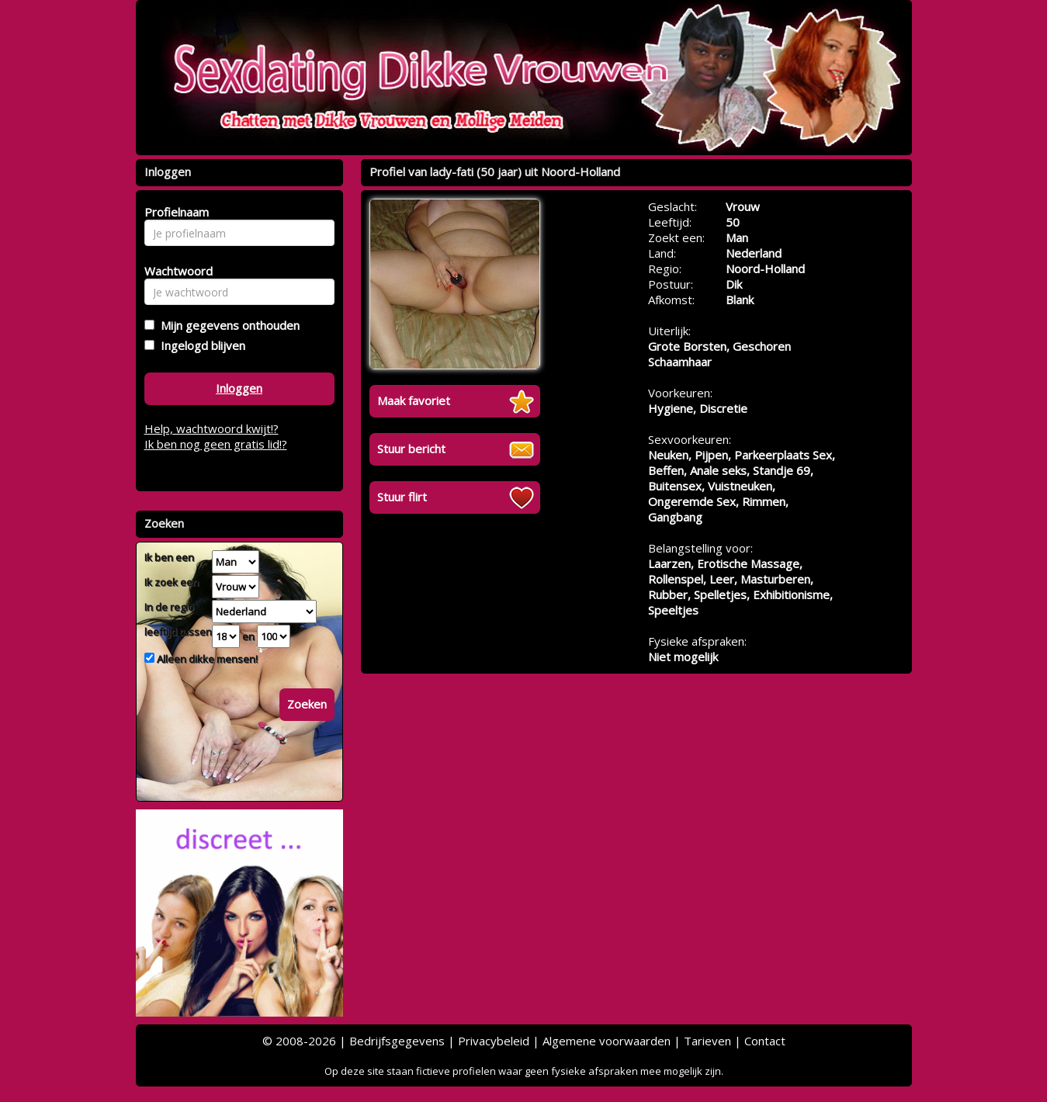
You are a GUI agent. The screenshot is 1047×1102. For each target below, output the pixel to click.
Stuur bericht (411, 448)
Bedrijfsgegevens (397, 1040)
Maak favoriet (413, 400)
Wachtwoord (174, 271)
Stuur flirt (402, 496)
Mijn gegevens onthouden (227, 325)
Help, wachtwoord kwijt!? (211, 428)
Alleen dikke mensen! (206, 659)
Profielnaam (174, 212)
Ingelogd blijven (199, 345)
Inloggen (239, 388)
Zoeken (307, 704)
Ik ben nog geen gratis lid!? (215, 444)
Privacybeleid (493, 1040)
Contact (764, 1040)
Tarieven (707, 1040)
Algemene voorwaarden (607, 1040)
